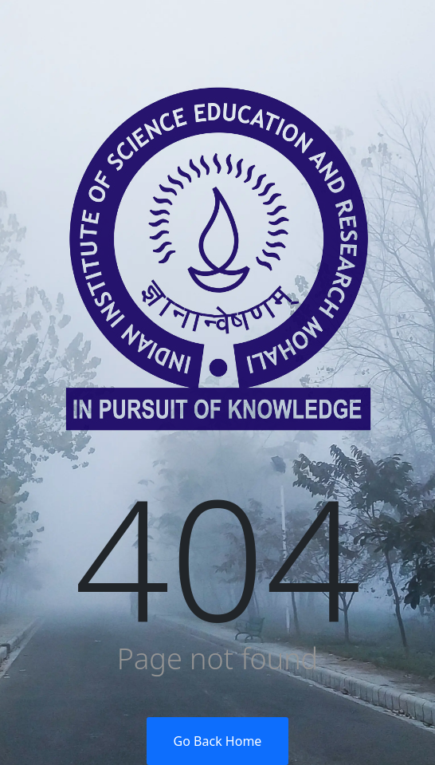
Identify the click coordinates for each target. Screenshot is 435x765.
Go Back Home (218, 741)
